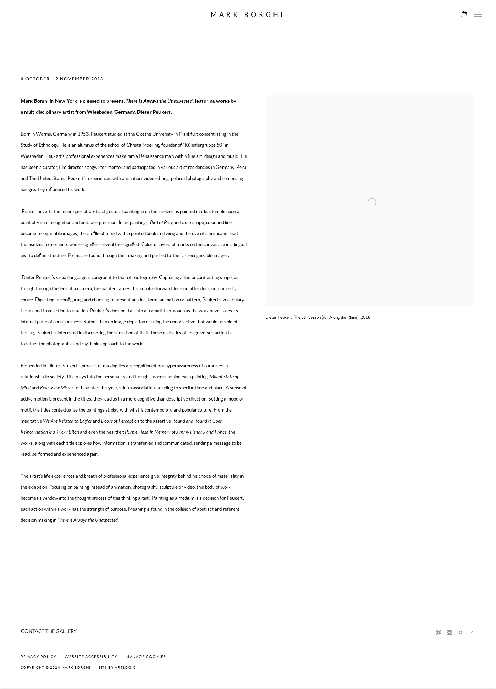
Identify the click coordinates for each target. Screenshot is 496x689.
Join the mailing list (449, 633)
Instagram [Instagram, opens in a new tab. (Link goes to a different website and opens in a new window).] (460, 633)
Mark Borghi (248, 14)
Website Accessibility (91, 657)
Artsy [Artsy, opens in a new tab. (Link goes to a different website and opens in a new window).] (471, 633)
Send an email (438, 633)
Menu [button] (477, 15)
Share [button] (32, 548)
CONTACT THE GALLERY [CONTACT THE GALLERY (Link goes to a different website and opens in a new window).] (49, 631)
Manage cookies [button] (146, 657)
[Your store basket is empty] (464, 15)
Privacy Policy (38, 657)
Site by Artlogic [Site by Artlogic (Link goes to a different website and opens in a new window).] (117, 667)
